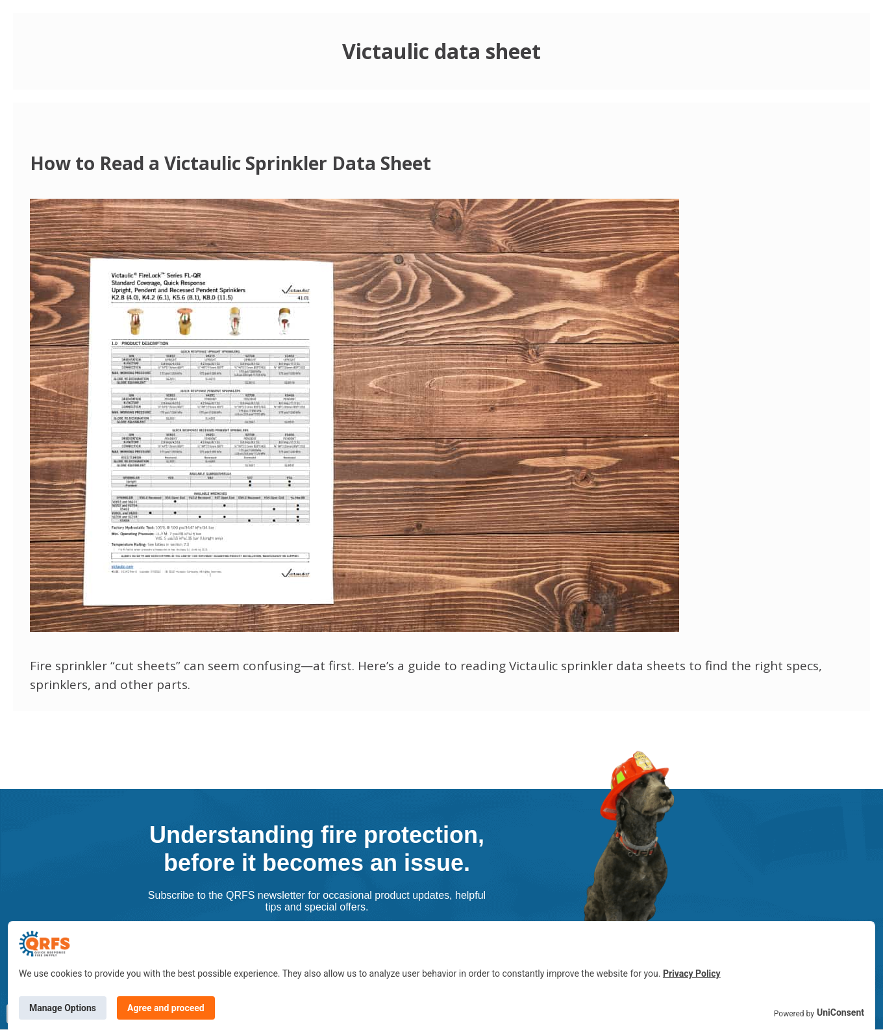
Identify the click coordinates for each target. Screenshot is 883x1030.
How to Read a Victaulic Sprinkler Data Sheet (230, 163)
